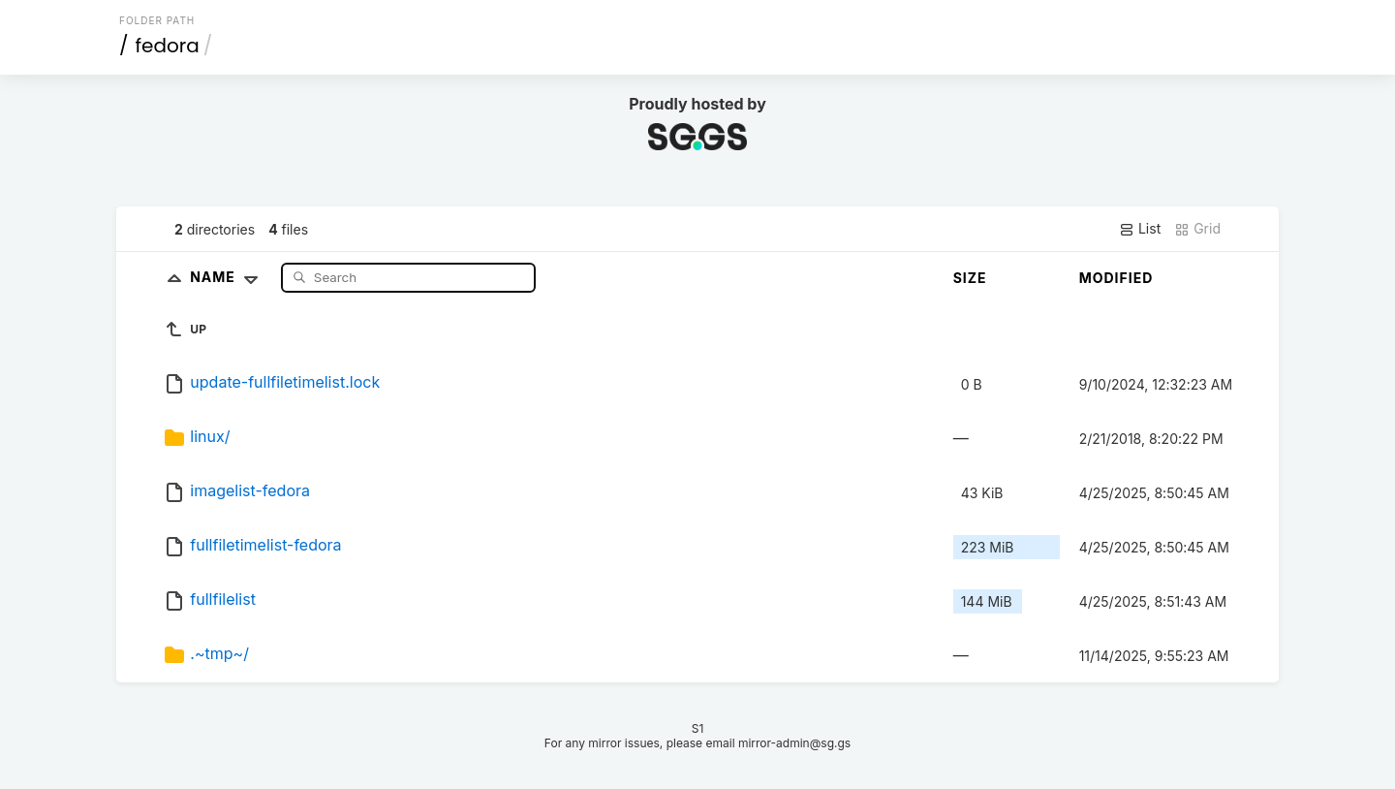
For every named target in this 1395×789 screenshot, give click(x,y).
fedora (168, 45)
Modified (1116, 277)
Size (970, 277)
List (1140, 228)
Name (228, 276)
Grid (1197, 228)
